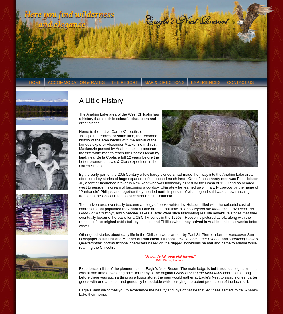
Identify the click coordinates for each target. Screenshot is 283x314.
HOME (35, 82)
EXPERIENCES (205, 82)
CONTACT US (240, 82)
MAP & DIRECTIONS (165, 82)
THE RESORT (124, 82)
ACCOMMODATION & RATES (76, 82)
